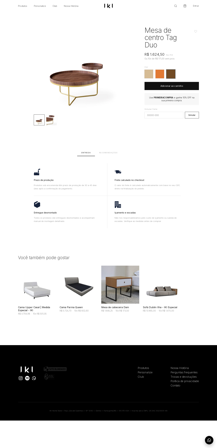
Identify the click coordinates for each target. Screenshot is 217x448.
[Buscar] (175, 5)
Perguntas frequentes (184, 372)
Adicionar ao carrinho (171, 85)
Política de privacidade (185, 381)
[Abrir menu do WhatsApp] (209, 440)
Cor (146, 67)
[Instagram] (20, 378)
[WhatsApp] (33, 378)
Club (55, 6)
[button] (149, 74)
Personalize (40, 6)
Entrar (196, 6)
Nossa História (71, 6)
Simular (191, 115)
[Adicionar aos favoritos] (195, 31)
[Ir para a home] (108, 6)
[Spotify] (27, 378)
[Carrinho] (184, 5)
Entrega (86, 153)
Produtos (22, 6)
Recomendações (108, 153)
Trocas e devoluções (184, 376)
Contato (175, 385)
